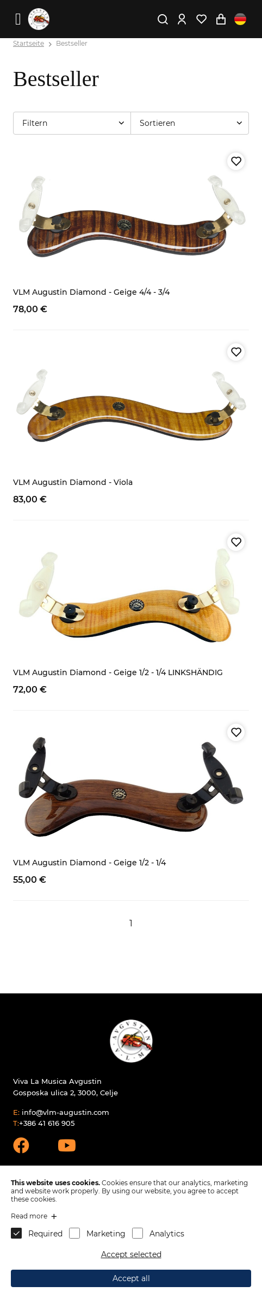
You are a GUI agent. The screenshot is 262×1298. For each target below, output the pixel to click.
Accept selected (131, 1254)
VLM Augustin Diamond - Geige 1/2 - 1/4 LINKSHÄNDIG (118, 672)
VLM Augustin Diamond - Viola (73, 482)
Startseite (28, 43)
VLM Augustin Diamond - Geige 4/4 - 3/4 (91, 292)
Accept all (131, 1278)
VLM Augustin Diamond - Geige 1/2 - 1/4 (89, 863)
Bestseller (72, 43)
